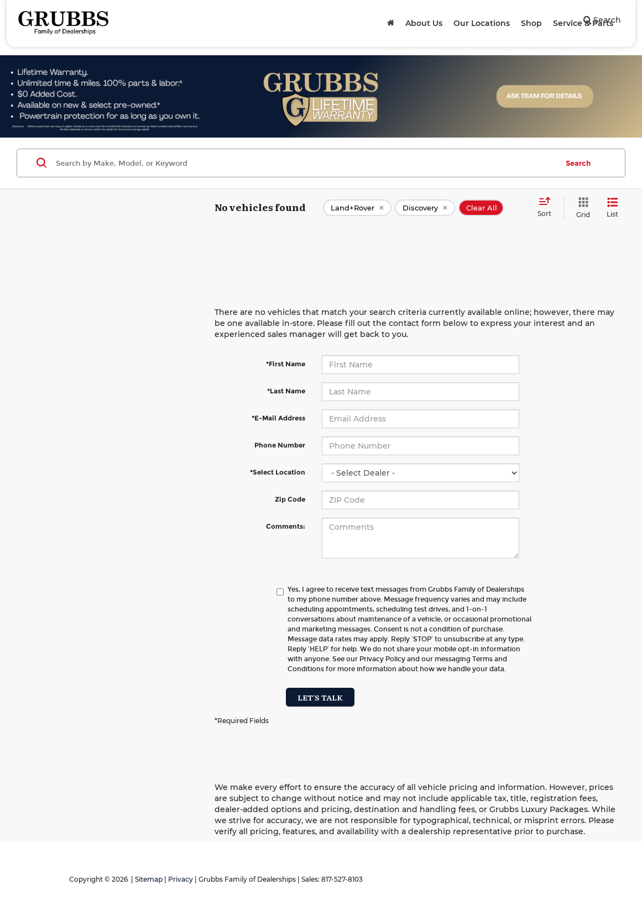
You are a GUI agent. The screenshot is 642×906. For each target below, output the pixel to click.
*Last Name (286, 391)
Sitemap (149, 879)
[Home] (391, 23)
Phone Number (279, 445)
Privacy (180, 879)
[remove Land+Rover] (357, 207)
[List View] (612, 208)
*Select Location (277, 472)
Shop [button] (531, 23)
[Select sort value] (547, 208)
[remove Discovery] (425, 207)
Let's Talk (320, 697)
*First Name (285, 364)
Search (578, 163)
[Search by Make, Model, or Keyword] (305, 163)
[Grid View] (580, 208)
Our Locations (481, 23)
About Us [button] (423, 23)
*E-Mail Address (278, 418)
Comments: (285, 526)
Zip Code (290, 499)
